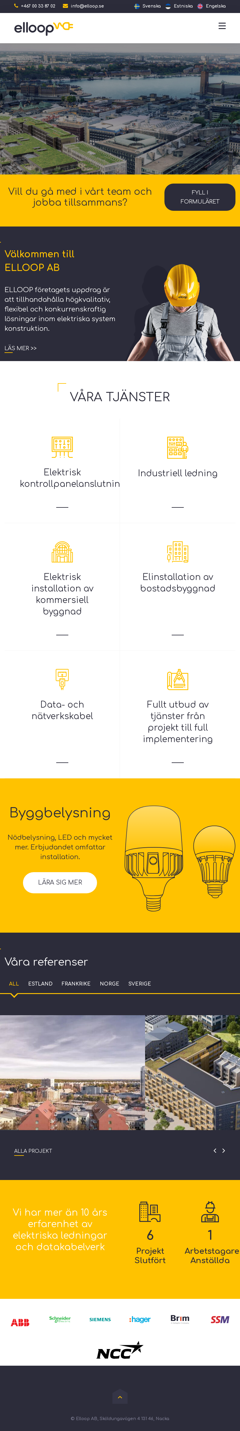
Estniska (183, 6)
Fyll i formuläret (200, 197)
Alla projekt (33, 1151)
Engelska (216, 6)
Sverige (139, 984)
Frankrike (76, 984)
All (14, 984)
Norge (109, 984)
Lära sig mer (60, 882)
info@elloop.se (87, 6)
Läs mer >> (21, 348)
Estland (40, 984)
